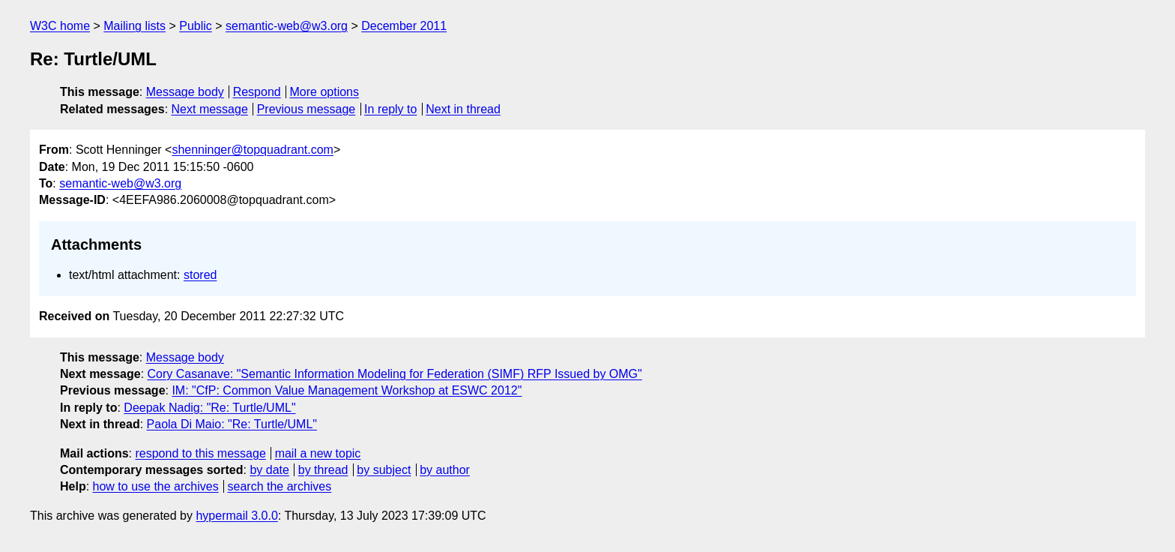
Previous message (306, 109)
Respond (257, 92)
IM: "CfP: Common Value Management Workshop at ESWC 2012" (347, 390)
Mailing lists (134, 26)
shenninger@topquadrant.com (252, 149)
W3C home (60, 26)
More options (325, 92)
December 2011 (404, 26)
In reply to (390, 109)
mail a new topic (318, 453)
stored (200, 274)
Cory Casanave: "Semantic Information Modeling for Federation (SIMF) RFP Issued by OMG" (395, 374)
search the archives (280, 486)
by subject (384, 470)
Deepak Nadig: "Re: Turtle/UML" (209, 407)
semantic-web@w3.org (287, 26)
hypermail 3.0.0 (236, 515)
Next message (210, 109)
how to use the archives (156, 486)
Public (195, 26)
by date (269, 470)
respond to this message (200, 453)
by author (445, 470)
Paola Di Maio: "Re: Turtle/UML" (232, 424)
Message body (185, 92)
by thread (323, 470)
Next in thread (463, 109)
